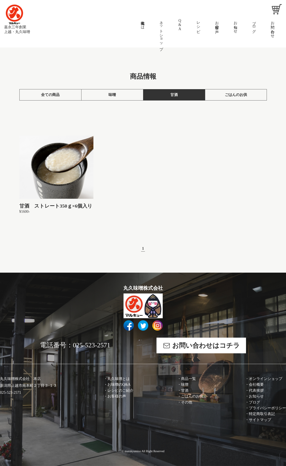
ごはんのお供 (236, 95)
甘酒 (174, 95)
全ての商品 (50, 95)
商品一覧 (188, 379)
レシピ (198, 25)
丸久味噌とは (143, 23)
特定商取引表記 (262, 414)
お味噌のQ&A (119, 384)
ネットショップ (161, 33)
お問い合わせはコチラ (205, 345)
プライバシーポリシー (267, 408)
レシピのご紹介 (120, 390)
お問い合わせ (273, 27)
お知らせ (235, 25)
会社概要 (256, 384)
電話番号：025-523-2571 (75, 345)
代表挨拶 (256, 390)
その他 (186, 402)
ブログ (254, 25)
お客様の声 (217, 23)
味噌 (112, 95)
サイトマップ (260, 420)
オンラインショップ (265, 379)
